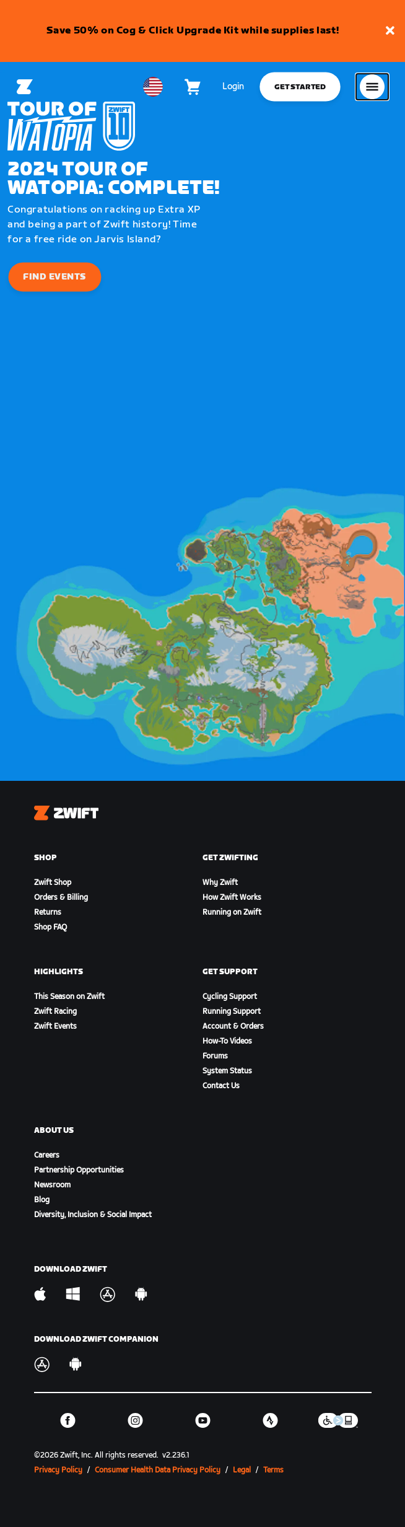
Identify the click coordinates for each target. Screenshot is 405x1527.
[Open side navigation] (372, 87)
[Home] (25, 87)
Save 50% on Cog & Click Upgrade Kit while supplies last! (192, 31)
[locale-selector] (153, 87)
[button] (390, 31)
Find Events (55, 276)
